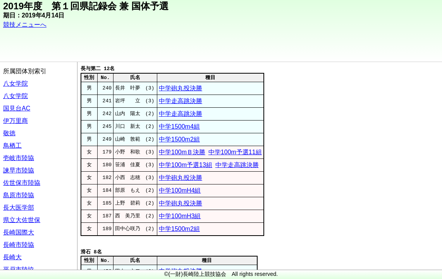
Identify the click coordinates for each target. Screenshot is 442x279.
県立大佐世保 (21, 220)
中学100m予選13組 (185, 165)
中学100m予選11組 (235, 152)
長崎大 (12, 257)
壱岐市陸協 (18, 158)
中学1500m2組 (179, 139)
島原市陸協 (18, 195)
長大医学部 (18, 207)
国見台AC (16, 108)
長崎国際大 (18, 232)
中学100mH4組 (180, 190)
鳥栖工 (12, 145)
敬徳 (9, 133)
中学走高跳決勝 (180, 101)
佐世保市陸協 (21, 182)
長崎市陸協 (18, 244)
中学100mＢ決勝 (182, 152)
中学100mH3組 (180, 216)
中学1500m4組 (179, 126)
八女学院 (15, 83)
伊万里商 (15, 120)
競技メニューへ (24, 24)
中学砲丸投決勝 (180, 88)
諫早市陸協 (18, 170)
